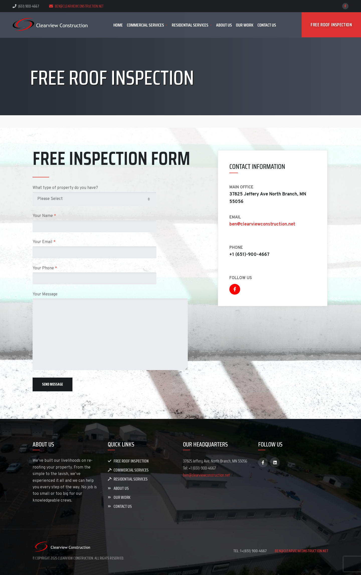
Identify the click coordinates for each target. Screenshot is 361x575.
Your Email (115, 249)
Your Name (115, 222)
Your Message (115, 331)
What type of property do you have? (115, 195)
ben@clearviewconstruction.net (76, 6)
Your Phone (115, 275)
